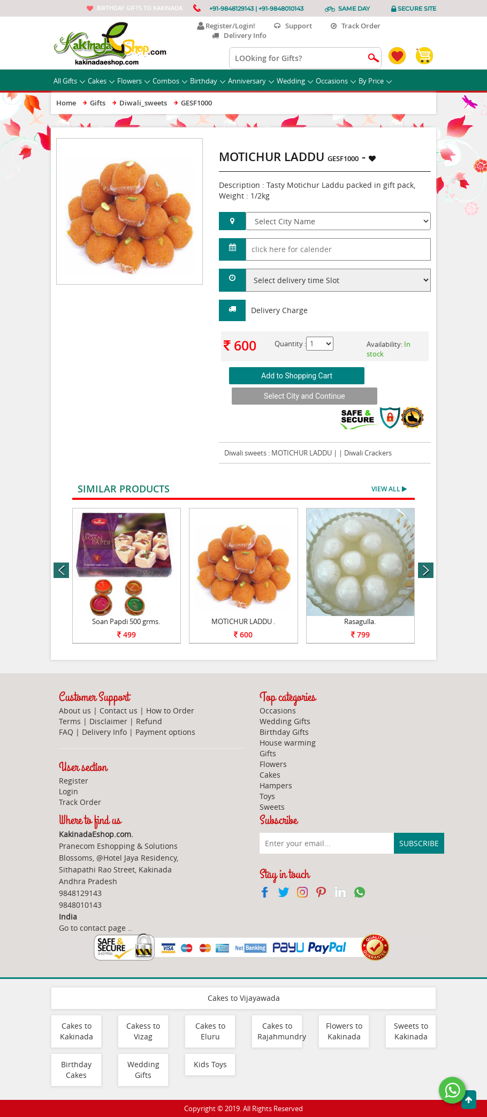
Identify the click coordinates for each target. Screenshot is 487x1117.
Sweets (272, 807)
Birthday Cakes (76, 1069)
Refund (149, 721)
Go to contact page (92, 928)
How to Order (170, 710)
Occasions (336, 81)
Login (68, 791)
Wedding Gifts (285, 721)
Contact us (119, 710)
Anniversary (251, 81)
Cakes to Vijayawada (244, 998)
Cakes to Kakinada (76, 1031)
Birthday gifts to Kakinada (139, 8)
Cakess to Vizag (143, 1031)
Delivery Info (239, 35)
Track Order (356, 26)
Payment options (165, 732)
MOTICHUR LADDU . (243, 621)
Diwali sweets (245, 453)
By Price (375, 81)
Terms (70, 721)
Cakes (101, 81)
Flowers (133, 81)
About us (75, 710)
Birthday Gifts (284, 732)
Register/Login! (226, 26)
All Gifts (69, 81)
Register (73, 781)
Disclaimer (108, 721)
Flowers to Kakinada (344, 1031)
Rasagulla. (360, 621)
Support (293, 26)
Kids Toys (210, 1064)
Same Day (354, 8)
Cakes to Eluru (210, 1031)
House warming (288, 743)
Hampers (276, 785)
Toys (267, 796)
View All (389, 488)
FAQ (66, 732)
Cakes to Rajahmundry (281, 1031)
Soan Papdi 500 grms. (126, 621)
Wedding (295, 81)
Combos (170, 81)
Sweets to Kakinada (411, 1031)
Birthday (207, 81)
